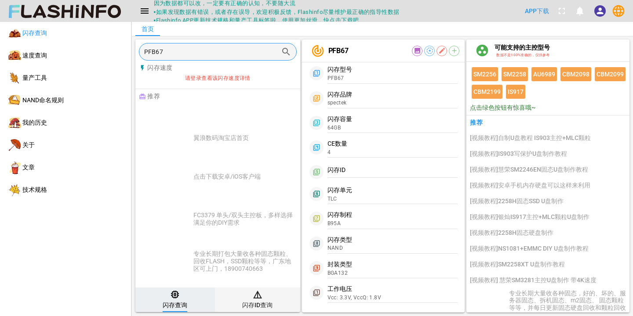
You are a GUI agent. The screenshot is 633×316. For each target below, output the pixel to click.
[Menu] (144, 11)
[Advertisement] (240, 115)
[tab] (175, 299)
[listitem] (65, 33)
